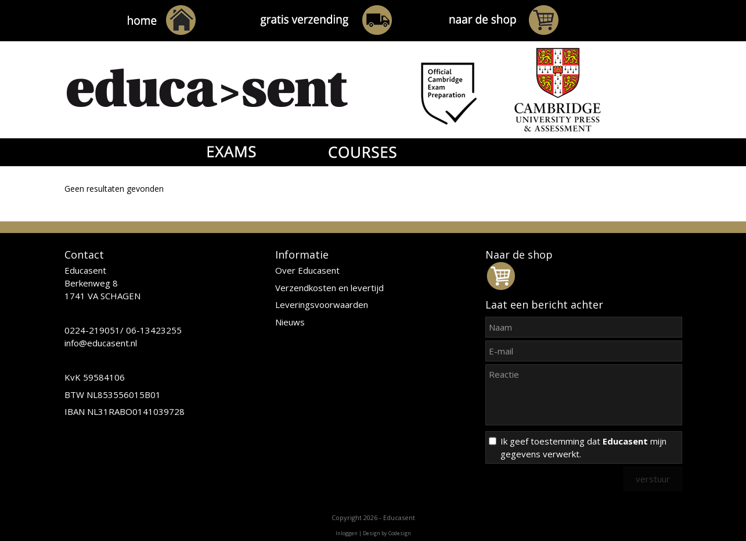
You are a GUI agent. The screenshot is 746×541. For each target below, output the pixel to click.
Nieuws (290, 322)
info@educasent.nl (100, 343)
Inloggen (347, 533)
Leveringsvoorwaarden (321, 304)
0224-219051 (92, 330)
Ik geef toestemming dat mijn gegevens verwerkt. (583, 447)
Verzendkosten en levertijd (329, 287)
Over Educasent (307, 270)
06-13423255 (154, 330)
